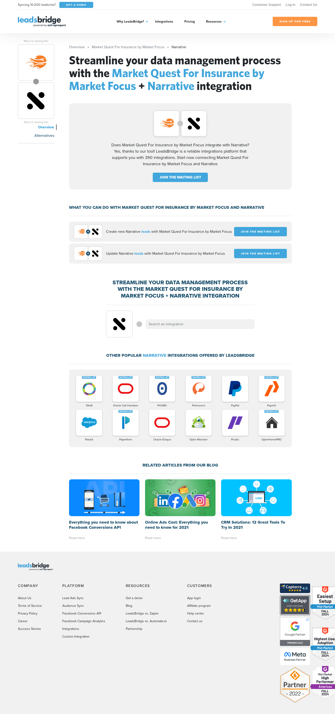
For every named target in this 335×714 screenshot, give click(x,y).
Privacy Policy (27, 613)
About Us (24, 598)
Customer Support (266, 5)
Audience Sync (73, 605)
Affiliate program (199, 605)
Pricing (189, 21)
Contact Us (308, 5)
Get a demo (134, 598)
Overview (46, 127)
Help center (195, 613)
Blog (129, 605)
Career (23, 621)
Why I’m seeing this (36, 41)
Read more (77, 538)
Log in (290, 5)
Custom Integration (76, 636)
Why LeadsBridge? (130, 21)
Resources (214, 21)
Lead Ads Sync (73, 598)
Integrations (164, 21)
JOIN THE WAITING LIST (180, 177)
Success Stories (29, 628)
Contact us (194, 621)
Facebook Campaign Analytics (83, 621)
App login (194, 598)
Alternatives (44, 135)
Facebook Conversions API (81, 613)
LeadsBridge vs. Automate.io (146, 621)
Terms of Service (30, 605)
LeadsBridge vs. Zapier (142, 613)
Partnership (134, 628)
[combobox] (200, 324)
